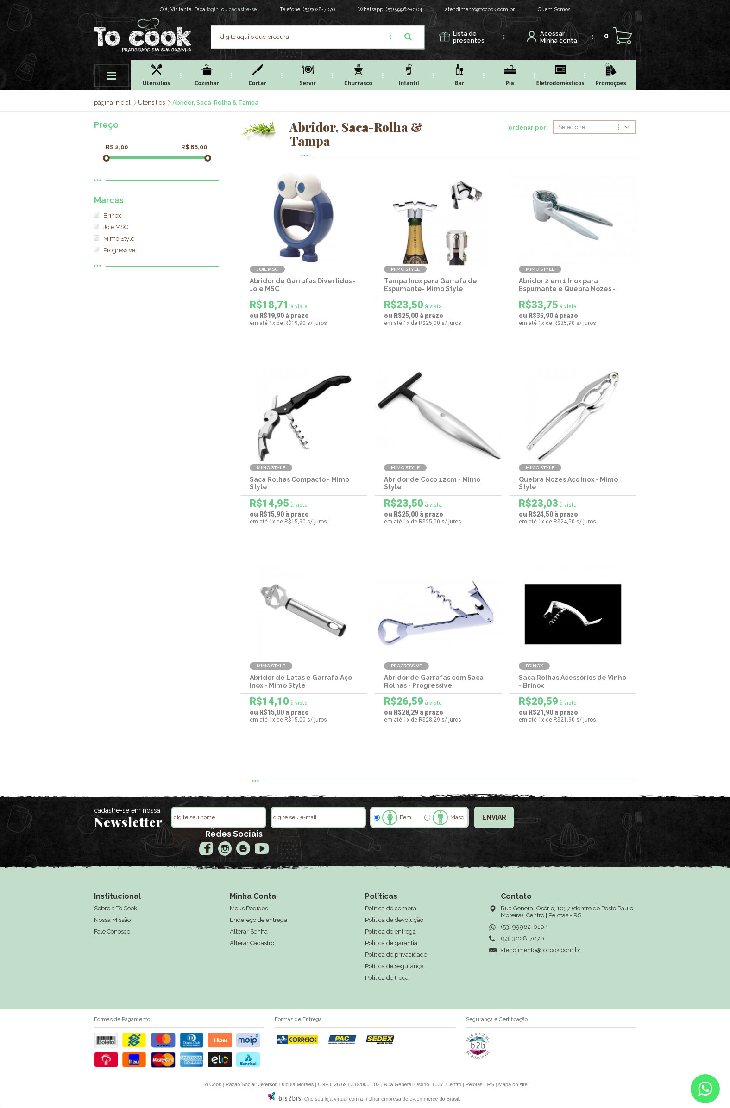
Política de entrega (390, 931)
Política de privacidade (396, 954)
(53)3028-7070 (319, 9)
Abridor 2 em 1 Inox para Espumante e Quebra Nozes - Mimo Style (567, 288)
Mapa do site (513, 1084)
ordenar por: (528, 127)
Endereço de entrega (258, 919)
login (213, 9)
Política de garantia (391, 943)
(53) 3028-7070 (522, 938)
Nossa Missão (112, 919)
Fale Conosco (112, 931)
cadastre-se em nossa (127, 810)
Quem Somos (554, 9)
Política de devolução (394, 919)
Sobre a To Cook (115, 908)
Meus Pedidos (249, 908)
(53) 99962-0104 (404, 9)
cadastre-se (243, 9)
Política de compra (390, 908)
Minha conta (558, 37)
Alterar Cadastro (252, 943)
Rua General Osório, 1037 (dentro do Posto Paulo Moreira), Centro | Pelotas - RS (567, 912)
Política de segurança (394, 966)
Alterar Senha (249, 931)
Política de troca (387, 977)
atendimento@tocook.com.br (480, 9)
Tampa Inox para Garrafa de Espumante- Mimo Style (430, 285)
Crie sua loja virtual (326, 1099)
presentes (469, 37)
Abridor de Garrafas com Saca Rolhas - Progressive (434, 681)
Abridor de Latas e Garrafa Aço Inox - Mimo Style (301, 681)
